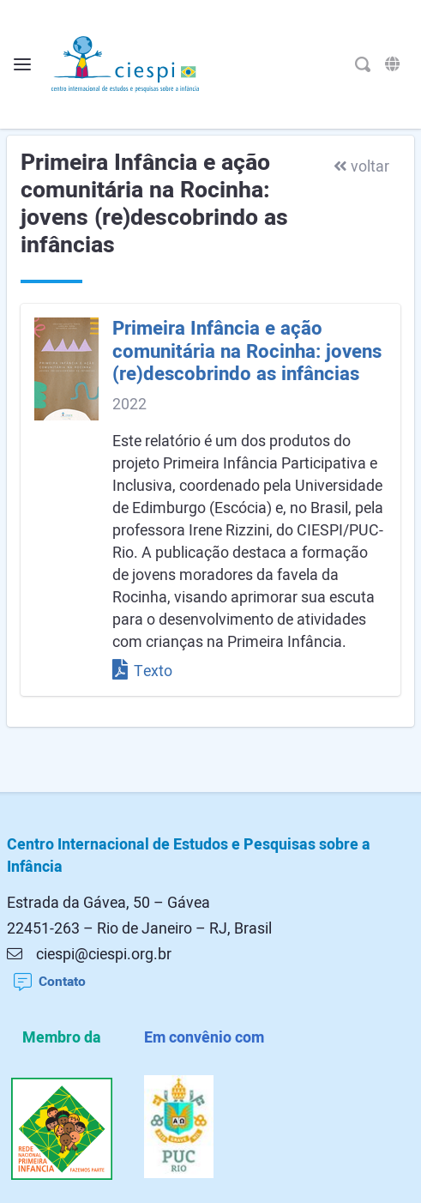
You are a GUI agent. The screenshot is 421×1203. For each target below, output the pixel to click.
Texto (142, 671)
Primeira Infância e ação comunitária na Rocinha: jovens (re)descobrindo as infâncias (247, 351)
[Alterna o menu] (22, 65)
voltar (361, 166)
